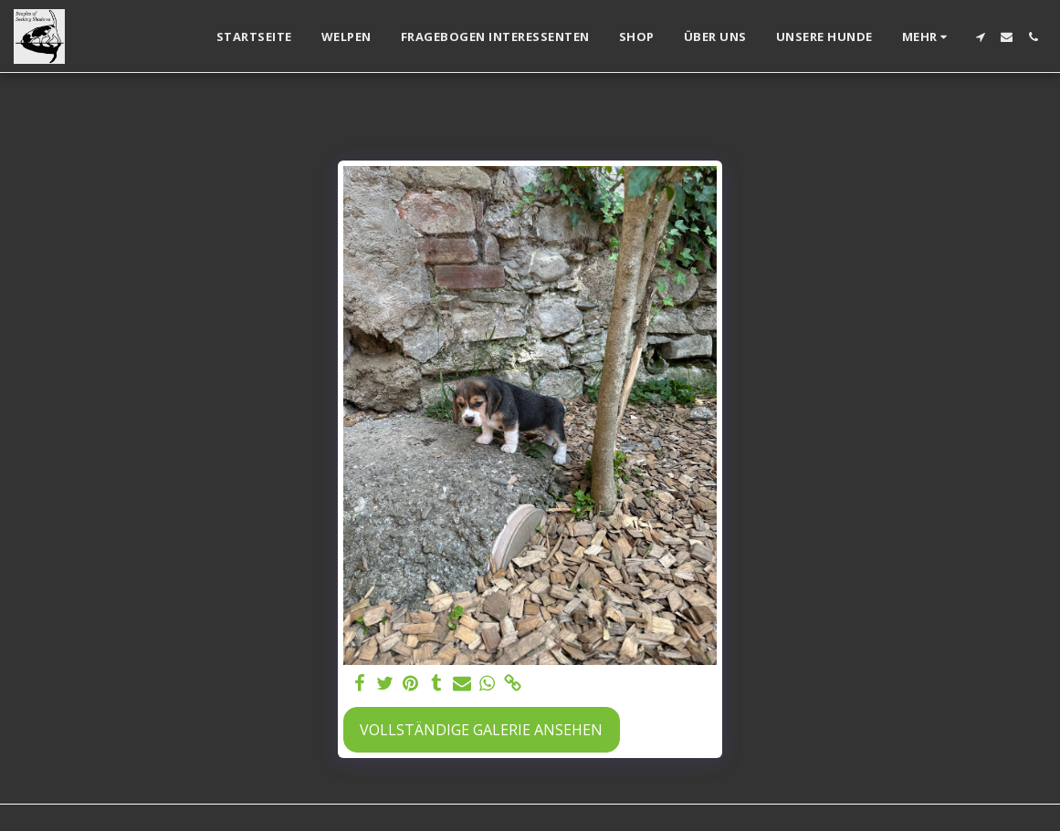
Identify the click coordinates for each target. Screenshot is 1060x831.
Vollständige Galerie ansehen (481, 730)
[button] (980, 37)
